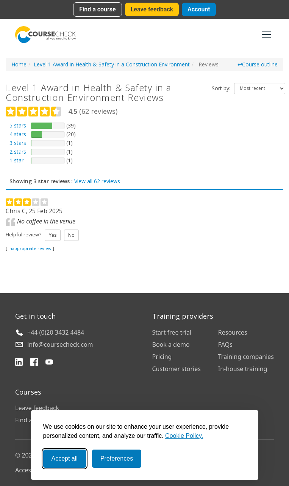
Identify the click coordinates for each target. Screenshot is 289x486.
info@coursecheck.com (60, 344)
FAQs (225, 344)
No (71, 235)
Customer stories (176, 369)
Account (198, 9)
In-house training (242, 369)
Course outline (257, 64)
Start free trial (172, 332)
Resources (232, 332)
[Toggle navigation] (266, 34)
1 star (16, 160)
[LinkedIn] (19, 363)
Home (19, 64)
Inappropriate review (30, 248)
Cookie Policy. (184, 436)
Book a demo (171, 344)
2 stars (17, 151)
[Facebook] (34, 363)
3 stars (17, 142)
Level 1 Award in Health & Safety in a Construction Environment (112, 64)
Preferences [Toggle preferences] (116, 458)
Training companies (246, 356)
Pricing (162, 356)
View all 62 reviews (97, 181)
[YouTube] (49, 363)
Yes (52, 235)
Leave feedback (152, 9)
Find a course (97, 9)
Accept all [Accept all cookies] (65, 458)
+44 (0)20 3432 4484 (55, 332)
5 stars (17, 125)
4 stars (17, 134)
